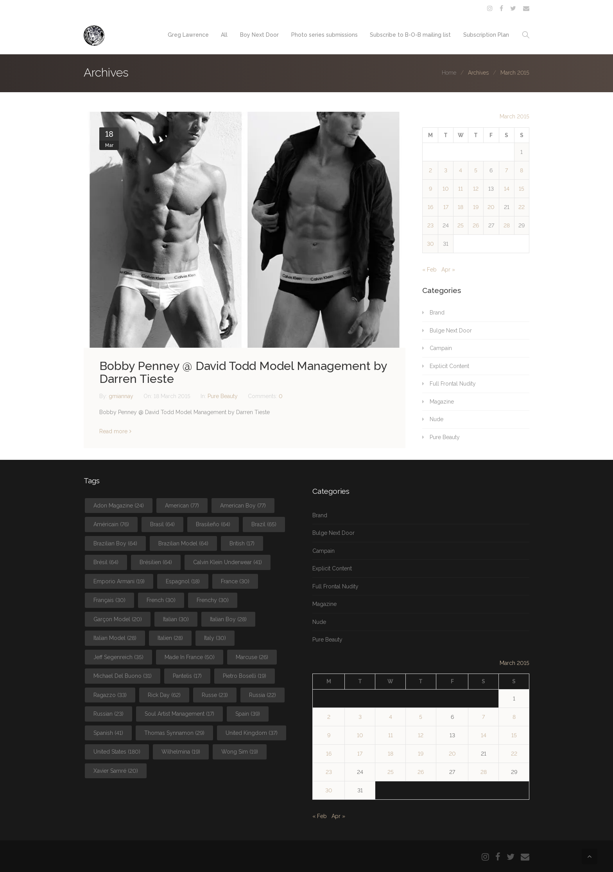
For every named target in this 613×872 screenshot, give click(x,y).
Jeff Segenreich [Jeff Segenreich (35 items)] (118, 657)
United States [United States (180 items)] (116, 752)
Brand (437, 312)
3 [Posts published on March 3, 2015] (445, 170)
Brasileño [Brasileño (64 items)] (213, 524)
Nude (436, 419)
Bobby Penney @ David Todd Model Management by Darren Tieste (243, 372)
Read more (113, 431)
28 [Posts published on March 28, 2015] (507, 225)
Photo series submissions (324, 35)
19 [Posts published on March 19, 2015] (476, 207)
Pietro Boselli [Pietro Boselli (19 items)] (244, 676)
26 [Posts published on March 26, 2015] (476, 225)
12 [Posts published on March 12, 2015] (476, 189)
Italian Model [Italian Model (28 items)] (114, 638)
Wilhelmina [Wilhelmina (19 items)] (180, 752)
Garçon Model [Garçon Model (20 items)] (117, 619)
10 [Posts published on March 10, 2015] (446, 189)
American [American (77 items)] (182, 505)
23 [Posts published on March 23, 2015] (430, 225)
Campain (441, 348)
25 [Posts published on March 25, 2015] (460, 225)
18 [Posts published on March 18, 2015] (460, 207)
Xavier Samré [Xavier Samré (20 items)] (115, 771)
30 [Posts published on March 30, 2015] (430, 244)
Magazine (442, 401)
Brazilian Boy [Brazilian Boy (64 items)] (115, 543)
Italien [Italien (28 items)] (170, 638)
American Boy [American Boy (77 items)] (243, 505)
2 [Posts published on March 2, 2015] (430, 170)
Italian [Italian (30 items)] (176, 619)
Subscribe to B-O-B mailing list (410, 35)
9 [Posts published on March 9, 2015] (430, 189)
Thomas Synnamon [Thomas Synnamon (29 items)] (174, 733)
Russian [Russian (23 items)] (108, 714)
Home (449, 73)
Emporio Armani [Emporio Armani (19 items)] (119, 581)
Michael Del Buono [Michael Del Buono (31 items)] (122, 676)
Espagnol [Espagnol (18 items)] (183, 581)
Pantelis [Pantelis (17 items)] (187, 676)
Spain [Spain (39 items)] (247, 714)
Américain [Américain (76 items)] (111, 524)
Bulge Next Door (451, 330)
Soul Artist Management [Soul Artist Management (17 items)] (179, 714)
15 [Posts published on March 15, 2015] (521, 189)
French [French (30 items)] (161, 600)
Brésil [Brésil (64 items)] (105, 562)
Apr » (448, 269)
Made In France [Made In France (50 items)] (190, 657)
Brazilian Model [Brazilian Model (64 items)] (183, 543)
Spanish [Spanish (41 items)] (108, 733)
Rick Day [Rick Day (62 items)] (164, 695)
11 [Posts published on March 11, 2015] (460, 189)
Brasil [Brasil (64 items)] (162, 524)
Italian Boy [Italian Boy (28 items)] (228, 619)
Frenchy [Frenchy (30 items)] (213, 600)
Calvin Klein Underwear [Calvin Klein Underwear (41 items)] (227, 562)
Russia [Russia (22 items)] (262, 695)
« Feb (429, 269)
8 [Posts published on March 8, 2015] (521, 170)
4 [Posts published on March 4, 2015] (460, 170)
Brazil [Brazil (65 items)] (263, 524)
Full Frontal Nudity (453, 384)
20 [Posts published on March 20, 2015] (491, 207)
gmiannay (122, 396)
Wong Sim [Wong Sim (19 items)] (239, 752)
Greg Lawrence (187, 35)
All (223, 35)
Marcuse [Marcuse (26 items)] (252, 657)
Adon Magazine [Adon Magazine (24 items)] (118, 505)
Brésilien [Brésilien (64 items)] (156, 562)
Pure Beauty (223, 396)
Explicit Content (449, 366)
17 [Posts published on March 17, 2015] (445, 207)
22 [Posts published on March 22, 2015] (521, 207)
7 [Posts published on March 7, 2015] (506, 170)
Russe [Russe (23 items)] (215, 695)
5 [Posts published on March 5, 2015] (475, 170)
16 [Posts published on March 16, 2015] (430, 207)
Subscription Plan (486, 35)
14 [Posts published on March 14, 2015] (506, 189)
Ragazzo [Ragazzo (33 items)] (110, 695)
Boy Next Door (259, 35)
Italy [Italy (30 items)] (215, 638)
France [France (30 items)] (235, 581)
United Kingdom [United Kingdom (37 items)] (252, 733)
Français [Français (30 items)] (109, 600)
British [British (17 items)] (242, 543)
